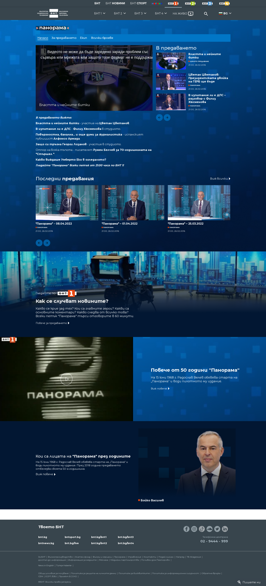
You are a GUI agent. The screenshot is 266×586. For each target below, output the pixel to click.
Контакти (150, 557)
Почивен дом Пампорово (155, 560)
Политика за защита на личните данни (93, 573)
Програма (119, 557)
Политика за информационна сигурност (175, 573)
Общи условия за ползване (53, 573)
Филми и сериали (102, 557)
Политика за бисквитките (134, 573)
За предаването (64, 38)
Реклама (103, 560)
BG (225, 13)
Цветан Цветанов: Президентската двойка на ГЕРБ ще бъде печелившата (208, 78)
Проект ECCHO (68, 576)
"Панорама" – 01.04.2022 (120, 223)
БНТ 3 (138, 13)
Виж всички (219, 178)
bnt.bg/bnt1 (98, 537)
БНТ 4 (159, 13)
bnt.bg (42, 537)
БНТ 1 (98, 13)
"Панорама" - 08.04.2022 (54, 223)
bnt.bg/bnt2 (99, 543)
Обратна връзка (210, 573)
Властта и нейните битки (204, 56)
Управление (134, 557)
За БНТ (41, 557)
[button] (159, 117)
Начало (42, 38)
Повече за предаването (51, 323)
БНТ (97, 3)
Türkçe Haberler (64, 565)
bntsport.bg (72, 537)
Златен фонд (82, 557)
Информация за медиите (82, 560)
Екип (84, 38)
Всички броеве (102, 38)
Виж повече (159, 388)
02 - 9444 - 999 (214, 541)
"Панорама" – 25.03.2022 (185, 223)
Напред (180, 557)
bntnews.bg (46, 543)
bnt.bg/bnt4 (126, 543)
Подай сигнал (166, 557)
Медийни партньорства (125, 560)
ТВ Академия (194, 557)
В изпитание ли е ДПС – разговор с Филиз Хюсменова (207, 99)
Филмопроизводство (60, 557)
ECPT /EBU (51, 576)
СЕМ (40, 576)
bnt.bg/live (72, 543)
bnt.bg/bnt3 (126, 537)
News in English (46, 565)
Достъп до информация (52, 560)
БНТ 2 (118, 13)
